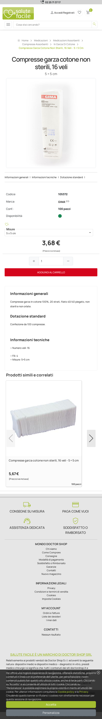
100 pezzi (64, 209)
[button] (90, 232)
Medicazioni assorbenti (66, 40)
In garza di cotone (64, 44)
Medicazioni (41, 40)
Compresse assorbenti (35, 44)
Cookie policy (66, 691)
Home (22, 40)
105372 (62, 194)
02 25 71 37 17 (52, 2)
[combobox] (46, 232)
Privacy (83, 691)
